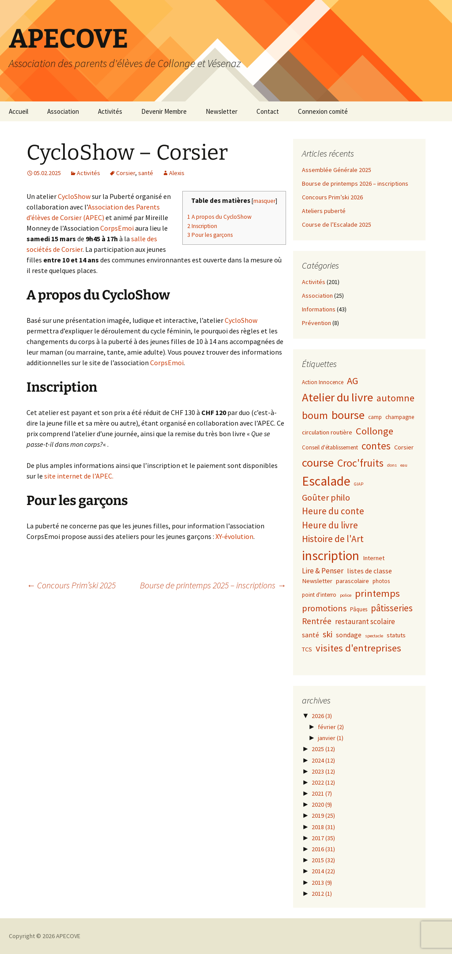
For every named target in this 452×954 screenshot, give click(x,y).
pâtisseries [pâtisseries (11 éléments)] (392, 608)
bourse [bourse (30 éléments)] (348, 415)
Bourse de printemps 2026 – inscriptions (355, 183)
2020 (322, 804)
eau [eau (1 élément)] (403, 465)
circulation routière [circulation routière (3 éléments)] (327, 432)
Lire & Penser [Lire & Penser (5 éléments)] (322, 571)
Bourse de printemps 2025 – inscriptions (213, 585)
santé (145, 173)
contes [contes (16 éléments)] (376, 445)
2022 (323, 782)
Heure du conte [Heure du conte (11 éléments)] (333, 511)
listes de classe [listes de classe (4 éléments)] (369, 570)
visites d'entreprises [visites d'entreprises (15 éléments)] (358, 648)
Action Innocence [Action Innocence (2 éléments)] (322, 382)
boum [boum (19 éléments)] (315, 415)
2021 (322, 793)
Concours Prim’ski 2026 (332, 197)
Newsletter (221, 111)
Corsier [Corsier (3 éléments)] (404, 447)
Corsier (125, 173)
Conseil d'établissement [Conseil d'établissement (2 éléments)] (330, 447)
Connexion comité (323, 111)
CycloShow (74, 196)
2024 (323, 760)
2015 (323, 860)
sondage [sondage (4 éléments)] (349, 634)
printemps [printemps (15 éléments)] (377, 593)
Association (63, 111)
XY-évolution (234, 536)
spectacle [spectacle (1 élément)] (374, 636)
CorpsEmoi (117, 228)
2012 (322, 894)
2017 (323, 838)
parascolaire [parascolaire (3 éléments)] (352, 581)
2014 (323, 871)
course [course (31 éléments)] (318, 462)
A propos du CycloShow (219, 217)
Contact (267, 111)
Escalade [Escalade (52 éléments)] (326, 481)
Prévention (316, 323)
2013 (322, 883)
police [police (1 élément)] (345, 595)
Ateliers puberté (324, 211)
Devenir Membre (164, 111)
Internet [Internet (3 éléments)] (373, 558)
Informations (318, 309)
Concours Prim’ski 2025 (71, 585)
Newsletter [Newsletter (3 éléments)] (317, 581)
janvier (330, 738)
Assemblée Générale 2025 (336, 170)
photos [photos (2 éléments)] (381, 581)
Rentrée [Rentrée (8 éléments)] (316, 621)
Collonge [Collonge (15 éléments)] (374, 431)
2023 (323, 771)
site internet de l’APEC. (78, 475)
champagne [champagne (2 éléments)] (399, 417)
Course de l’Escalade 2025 (336, 224)
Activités (110, 111)
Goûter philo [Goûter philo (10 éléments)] (326, 497)
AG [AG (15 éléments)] (352, 380)
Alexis (177, 173)
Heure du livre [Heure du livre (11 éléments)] (330, 525)
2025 (323, 749)
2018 (323, 827)
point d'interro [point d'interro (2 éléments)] (319, 595)
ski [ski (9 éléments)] (327, 634)
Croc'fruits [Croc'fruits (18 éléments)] (360, 462)
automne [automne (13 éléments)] (395, 398)
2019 (323, 815)
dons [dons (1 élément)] (392, 465)
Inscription (202, 226)
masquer (264, 201)
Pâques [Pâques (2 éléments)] (358, 609)
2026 (322, 716)
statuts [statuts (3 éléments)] (396, 635)
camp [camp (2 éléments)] (375, 417)
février (331, 727)
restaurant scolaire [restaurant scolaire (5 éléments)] (365, 621)
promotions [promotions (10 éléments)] (324, 608)
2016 (323, 849)
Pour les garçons (210, 235)
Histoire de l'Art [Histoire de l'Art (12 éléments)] (333, 539)
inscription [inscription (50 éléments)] (330, 555)
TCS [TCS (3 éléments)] (307, 649)
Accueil (18, 111)
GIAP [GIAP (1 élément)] (358, 484)
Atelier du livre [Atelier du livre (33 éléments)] (337, 397)
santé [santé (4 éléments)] (310, 634)
